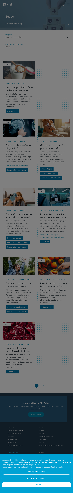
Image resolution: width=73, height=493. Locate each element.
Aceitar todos (36, 485)
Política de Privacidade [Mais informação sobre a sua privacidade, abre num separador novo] (42, 467)
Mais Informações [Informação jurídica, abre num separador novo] (56, 467)
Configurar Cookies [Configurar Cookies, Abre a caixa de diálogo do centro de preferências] (36, 472)
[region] (36, 473)
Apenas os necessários (36, 478)
